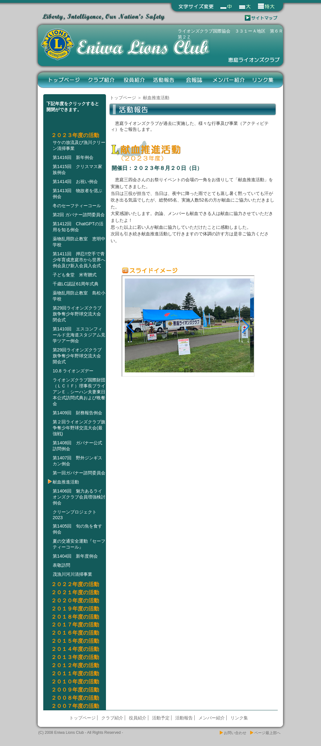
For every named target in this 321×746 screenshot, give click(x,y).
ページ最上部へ (267, 733)
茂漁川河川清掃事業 (72, 574)
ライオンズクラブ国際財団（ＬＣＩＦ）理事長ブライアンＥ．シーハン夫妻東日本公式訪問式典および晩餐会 (79, 391)
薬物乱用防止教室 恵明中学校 (79, 241)
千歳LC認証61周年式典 (75, 283)
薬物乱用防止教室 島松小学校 (79, 295)
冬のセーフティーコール (77, 205)
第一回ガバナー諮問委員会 (79, 472)
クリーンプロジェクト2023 (75, 514)
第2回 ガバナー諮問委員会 (79, 214)
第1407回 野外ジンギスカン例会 (77, 460)
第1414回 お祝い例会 (75, 181)
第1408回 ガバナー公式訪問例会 (77, 445)
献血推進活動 (66, 481)
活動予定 (161, 717)
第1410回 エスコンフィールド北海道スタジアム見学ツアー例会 (79, 334)
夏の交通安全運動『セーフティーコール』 (79, 544)
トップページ (64, 79)
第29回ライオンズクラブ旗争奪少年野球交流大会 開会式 (79, 355)
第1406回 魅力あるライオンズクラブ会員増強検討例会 (79, 496)
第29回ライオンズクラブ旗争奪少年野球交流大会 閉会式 (79, 313)
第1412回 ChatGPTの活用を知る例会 (78, 226)
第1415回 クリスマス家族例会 (77, 169)
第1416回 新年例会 (73, 157)
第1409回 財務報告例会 (77, 412)
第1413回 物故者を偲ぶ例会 (77, 193)
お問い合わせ (235, 733)
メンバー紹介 (228, 79)
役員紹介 (134, 79)
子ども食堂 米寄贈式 (75, 274)
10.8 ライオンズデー (73, 370)
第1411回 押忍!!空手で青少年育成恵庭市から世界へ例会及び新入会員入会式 (79, 259)
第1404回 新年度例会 (75, 556)
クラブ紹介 (101, 79)
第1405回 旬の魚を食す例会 (77, 529)
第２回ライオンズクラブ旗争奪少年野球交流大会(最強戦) (79, 427)
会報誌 (194, 79)
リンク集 (263, 79)
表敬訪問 (61, 565)
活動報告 (164, 79)
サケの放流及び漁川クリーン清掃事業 (79, 145)
